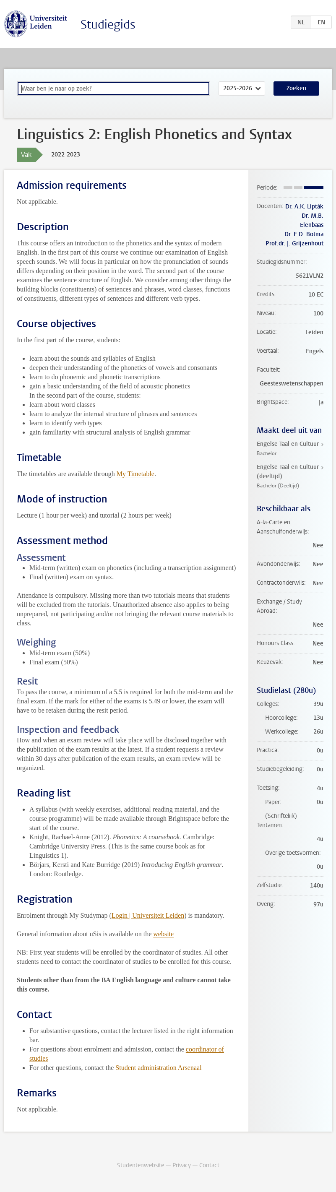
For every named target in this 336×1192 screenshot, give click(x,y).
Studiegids (108, 24)
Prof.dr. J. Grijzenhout (294, 243)
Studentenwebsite (140, 1165)
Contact (209, 1165)
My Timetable (135, 473)
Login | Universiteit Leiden (148, 915)
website (163, 933)
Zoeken (296, 88)
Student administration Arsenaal (158, 1067)
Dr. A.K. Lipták (304, 207)
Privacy (181, 1165)
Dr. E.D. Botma (303, 234)
